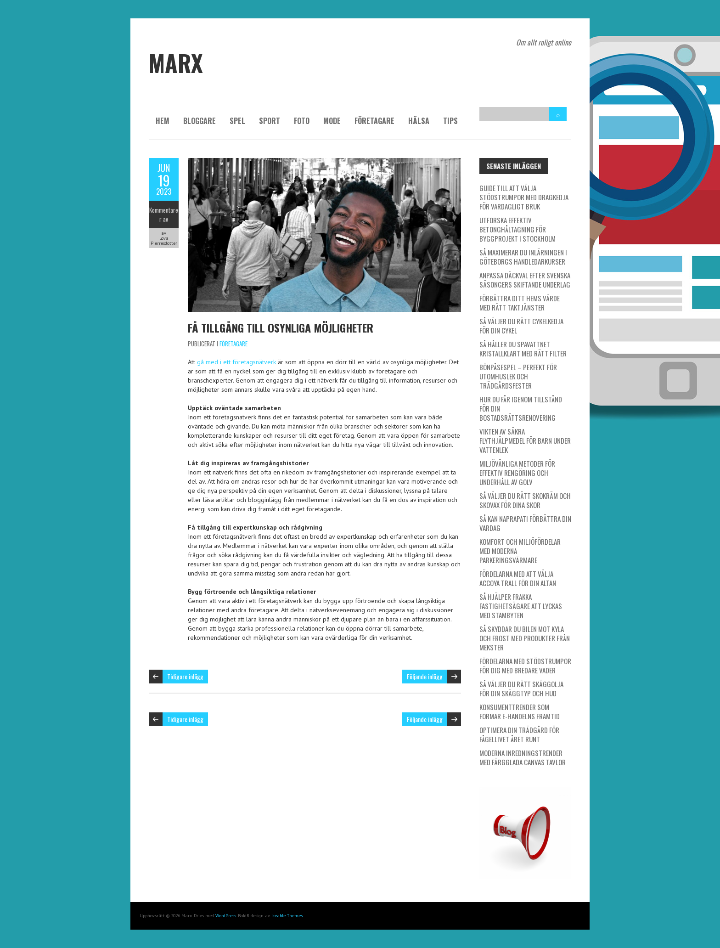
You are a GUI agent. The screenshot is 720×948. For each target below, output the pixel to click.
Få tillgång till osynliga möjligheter (280, 327)
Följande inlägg (425, 676)
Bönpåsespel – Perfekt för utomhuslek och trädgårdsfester (518, 376)
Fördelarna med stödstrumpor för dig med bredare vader (525, 665)
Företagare (374, 120)
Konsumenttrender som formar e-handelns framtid (519, 711)
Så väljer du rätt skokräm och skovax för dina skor (525, 500)
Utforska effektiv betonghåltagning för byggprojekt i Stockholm (517, 229)
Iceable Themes (287, 916)
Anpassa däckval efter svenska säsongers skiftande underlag (524, 279)
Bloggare (199, 120)
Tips (450, 120)
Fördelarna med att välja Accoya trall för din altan (517, 578)
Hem (162, 120)
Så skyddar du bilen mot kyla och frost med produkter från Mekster (524, 638)
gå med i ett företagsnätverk (236, 362)
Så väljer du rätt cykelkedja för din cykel (521, 325)
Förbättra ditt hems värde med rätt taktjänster (519, 302)
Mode (332, 120)
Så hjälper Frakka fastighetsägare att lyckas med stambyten (520, 606)
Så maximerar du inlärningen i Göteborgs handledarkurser (523, 256)
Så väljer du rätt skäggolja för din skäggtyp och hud (521, 688)
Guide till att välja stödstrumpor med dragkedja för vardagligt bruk (523, 197)
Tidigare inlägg (185, 676)
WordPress (225, 916)
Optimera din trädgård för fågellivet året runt (519, 734)
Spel (237, 120)
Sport (269, 120)
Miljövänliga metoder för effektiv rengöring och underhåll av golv (517, 472)
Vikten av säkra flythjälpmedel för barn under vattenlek (525, 440)
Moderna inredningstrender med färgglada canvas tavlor (522, 757)
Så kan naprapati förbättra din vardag (525, 523)
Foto (301, 120)
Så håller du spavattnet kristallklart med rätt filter (523, 348)
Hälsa (418, 120)
